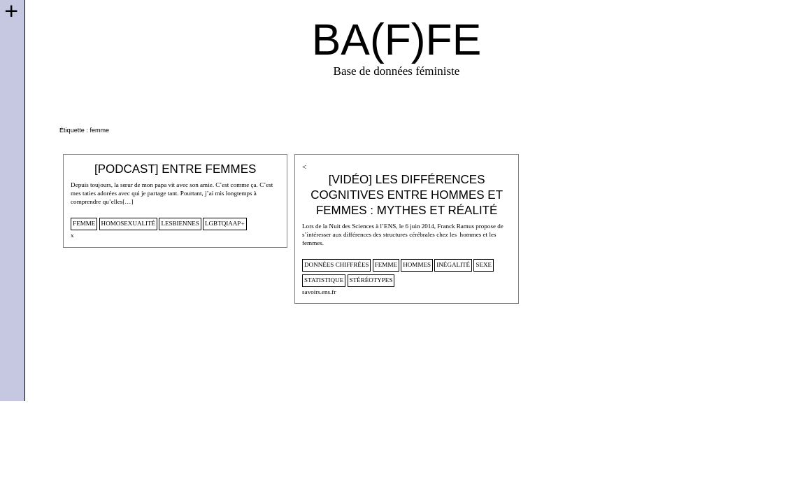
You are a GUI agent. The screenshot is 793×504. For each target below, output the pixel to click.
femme (84, 223)
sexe (484, 264)
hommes (417, 264)
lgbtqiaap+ (224, 223)
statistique (323, 280)
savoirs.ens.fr (319, 291)
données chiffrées (336, 264)
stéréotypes (371, 280)
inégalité (453, 264)
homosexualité (128, 223)
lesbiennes (180, 223)
